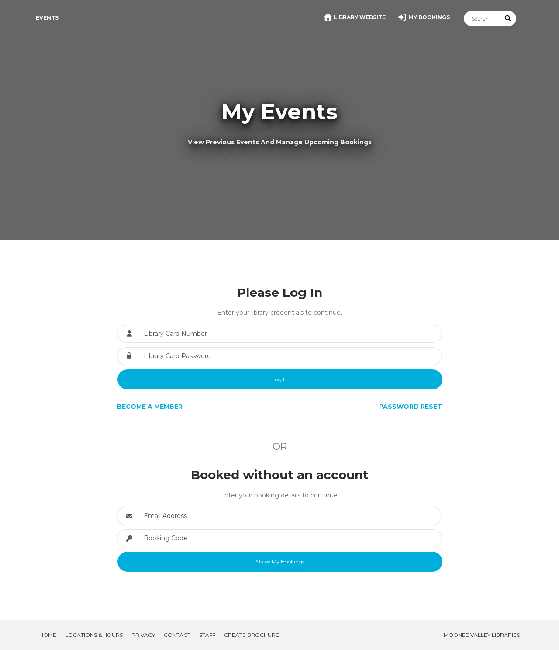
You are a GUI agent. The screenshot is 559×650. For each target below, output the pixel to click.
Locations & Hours (94, 635)
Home (47, 635)
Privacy (143, 635)
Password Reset (410, 406)
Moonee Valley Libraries (482, 635)
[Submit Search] (508, 18)
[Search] (482, 18)
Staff (207, 635)
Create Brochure (251, 635)
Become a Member (150, 406)
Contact (177, 635)
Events (47, 17)
